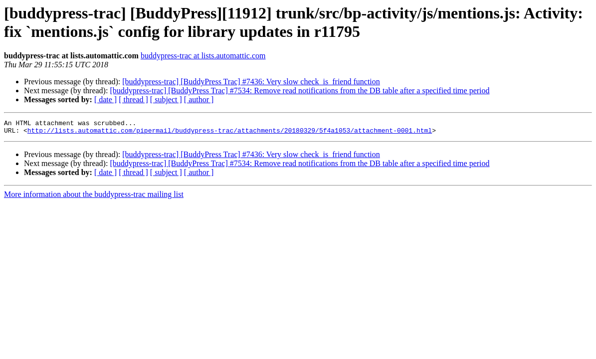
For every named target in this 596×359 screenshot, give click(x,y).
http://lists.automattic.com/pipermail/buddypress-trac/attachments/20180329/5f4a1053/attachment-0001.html (229, 133)
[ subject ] (166, 99)
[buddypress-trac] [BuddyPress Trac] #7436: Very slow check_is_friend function (251, 81)
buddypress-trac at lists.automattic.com (203, 55)
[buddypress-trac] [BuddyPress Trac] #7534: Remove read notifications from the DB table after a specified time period (299, 90)
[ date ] (105, 99)
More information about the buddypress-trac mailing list (94, 197)
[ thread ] (133, 99)
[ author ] (199, 99)
